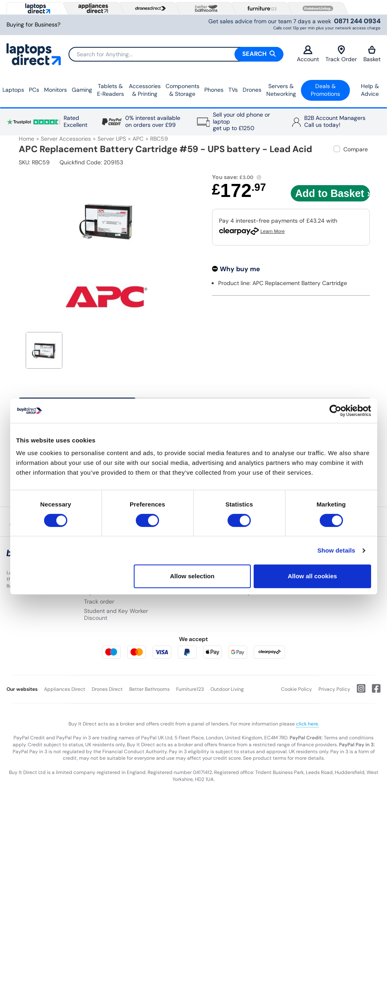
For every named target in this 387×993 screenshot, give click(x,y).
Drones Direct (107, 689)
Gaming (82, 89)
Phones (213, 89)
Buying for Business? (33, 24)
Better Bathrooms (149, 689)
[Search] (176, 54)
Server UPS (111, 138)
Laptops (13, 89)
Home (26, 138)
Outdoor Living (227, 689)
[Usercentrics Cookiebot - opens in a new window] (335, 411)
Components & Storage (182, 90)
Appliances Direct (64, 689)
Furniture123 (190, 689)
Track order (99, 601)
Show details (336, 550)
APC (138, 138)
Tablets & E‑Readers (110, 90)
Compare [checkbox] (355, 149)
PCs (34, 89)
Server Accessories (66, 138)
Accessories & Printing (145, 90)
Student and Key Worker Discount (116, 614)
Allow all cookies (312, 576)
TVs (233, 89)
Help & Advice (370, 90)
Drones (252, 89)
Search (259, 54)
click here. (307, 724)
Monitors (55, 89)
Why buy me (240, 269)
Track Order (341, 54)
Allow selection (192, 576)
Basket (371, 54)
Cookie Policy (296, 689)
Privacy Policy (334, 689)
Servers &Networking (281, 90)
